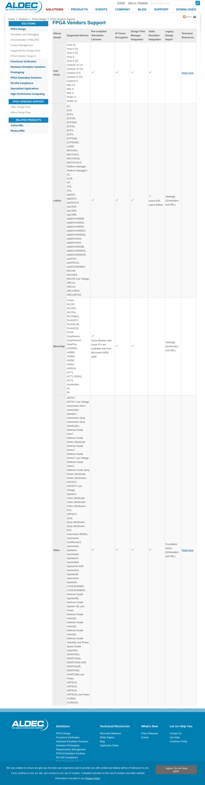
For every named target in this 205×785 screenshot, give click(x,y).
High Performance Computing (28, 94)
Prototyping (17, 72)
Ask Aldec (175, 737)
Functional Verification (23, 61)
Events (145, 737)
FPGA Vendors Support (23, 56)
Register (143, 2)
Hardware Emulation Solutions (28, 67)
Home (11, 19)
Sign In (132, 2)
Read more (188, 73)
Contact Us (175, 733)
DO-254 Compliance (22, 83)
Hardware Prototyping (67, 745)
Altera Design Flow (21, 112)
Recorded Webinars (110, 733)
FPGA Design (18, 29)
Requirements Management (71, 749)
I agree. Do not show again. (176, 770)
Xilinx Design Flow (20, 107)
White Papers (107, 737)
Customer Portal (178, 741)
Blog (102, 741)
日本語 (121, 2)
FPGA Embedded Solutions (26, 77)
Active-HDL (17, 125)
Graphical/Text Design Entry (25, 50)
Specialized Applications (25, 88)
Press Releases (149, 733)
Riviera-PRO (18, 130)
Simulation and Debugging (25, 34)
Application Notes (109, 745)
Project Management (22, 45)
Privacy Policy (92, 778)
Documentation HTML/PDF (25, 39)
